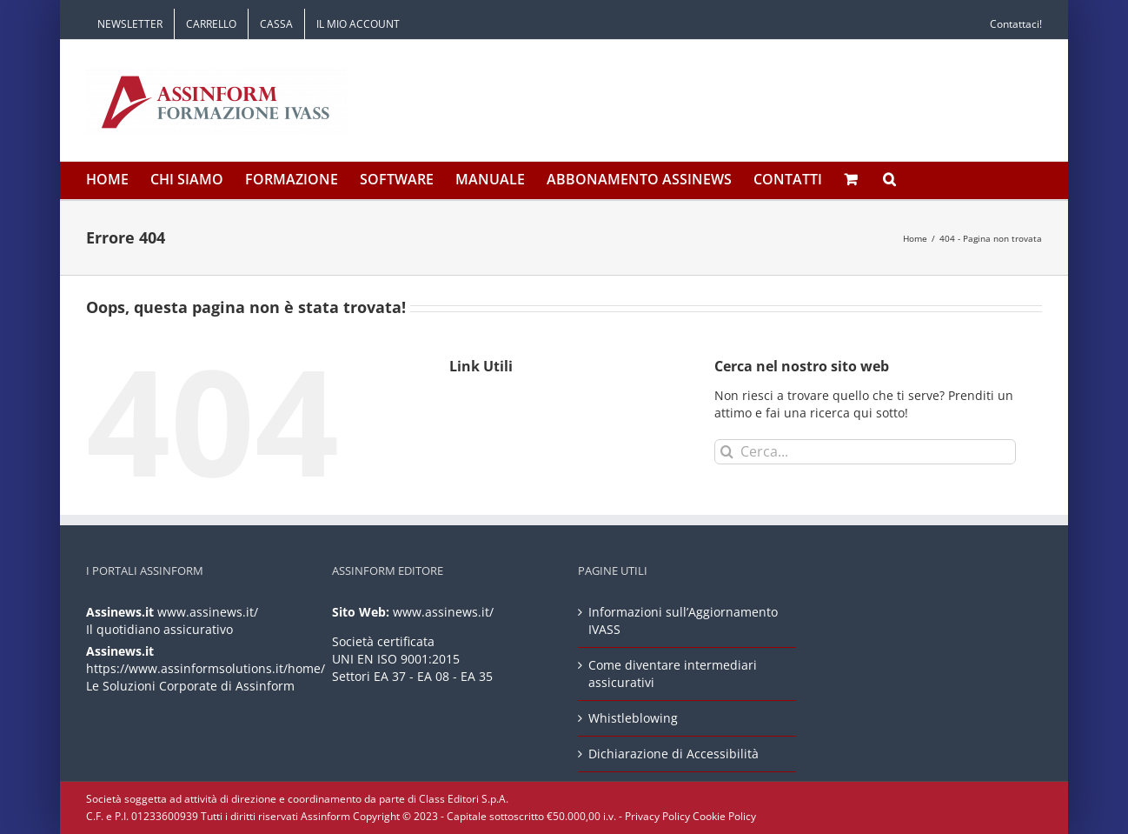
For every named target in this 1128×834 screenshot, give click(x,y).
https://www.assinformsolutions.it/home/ (205, 668)
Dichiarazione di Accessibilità (673, 753)
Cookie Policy (724, 816)
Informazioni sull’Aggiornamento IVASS (683, 620)
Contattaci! (1016, 24)
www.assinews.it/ (207, 612)
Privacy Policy (657, 816)
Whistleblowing (633, 718)
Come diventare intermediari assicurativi (672, 674)
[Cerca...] (865, 451)
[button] (889, 180)
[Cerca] (727, 451)
